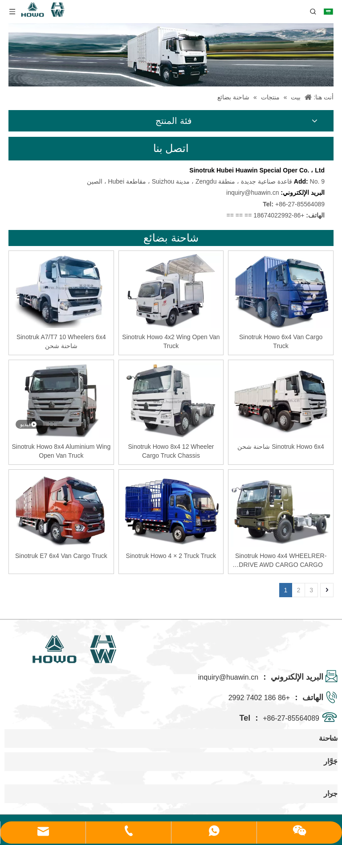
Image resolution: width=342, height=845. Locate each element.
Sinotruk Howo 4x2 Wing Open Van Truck (171, 341)
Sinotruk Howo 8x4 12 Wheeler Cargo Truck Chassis (171, 451)
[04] (171, 54)
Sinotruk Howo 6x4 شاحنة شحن (280, 446)
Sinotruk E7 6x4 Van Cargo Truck (61, 555)
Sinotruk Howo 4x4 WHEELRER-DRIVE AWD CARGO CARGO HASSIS (280, 560)
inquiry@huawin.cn (252, 192)
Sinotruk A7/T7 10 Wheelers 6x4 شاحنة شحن (61, 341)
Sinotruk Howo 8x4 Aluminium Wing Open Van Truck (61, 451)
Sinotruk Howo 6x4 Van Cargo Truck (280, 341)
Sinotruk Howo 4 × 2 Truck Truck (171, 555)
